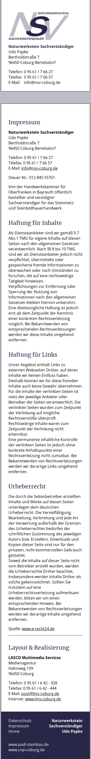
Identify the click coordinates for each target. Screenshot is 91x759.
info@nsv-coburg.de (42, 82)
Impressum (18, 726)
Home (14, 731)
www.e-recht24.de (38, 628)
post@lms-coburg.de (40, 693)
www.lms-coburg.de (43, 699)
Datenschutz (20, 720)
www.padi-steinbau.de (28, 744)
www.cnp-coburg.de (26, 749)
